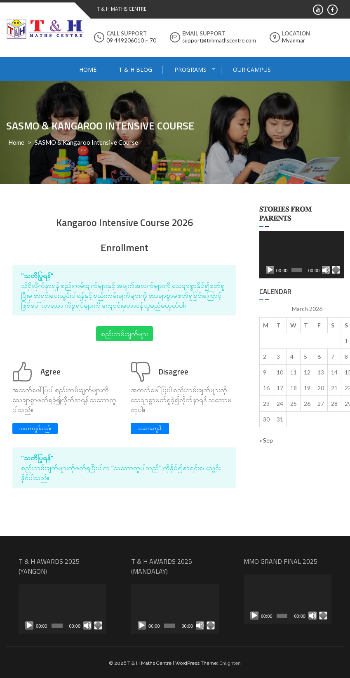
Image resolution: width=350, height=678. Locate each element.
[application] (301, 254)
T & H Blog (135, 69)
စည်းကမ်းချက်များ (124, 333)
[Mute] (326, 270)
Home (87, 69)
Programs (190, 69)
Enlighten (230, 663)
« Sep (266, 440)
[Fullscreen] (336, 270)
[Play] (270, 270)
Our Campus (252, 69)
